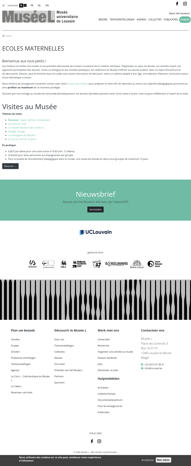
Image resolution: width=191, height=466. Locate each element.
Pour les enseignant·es (110, 406)
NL (39, 5)
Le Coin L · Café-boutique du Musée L (30, 378)
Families (15, 339)
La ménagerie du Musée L (22, 135)
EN (47, 5)
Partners (59, 376)
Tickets (185, 19)
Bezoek (103, 19)
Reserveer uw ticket (21, 392)
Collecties (59, 351)
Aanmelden (95, 209)
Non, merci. (163, 460)
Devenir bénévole (107, 357)
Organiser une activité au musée (115, 351)
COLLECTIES (155, 19)
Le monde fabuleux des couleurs (26, 127)
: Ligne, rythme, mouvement (29, 120)
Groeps (15, 345)
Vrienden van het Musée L (68, 370)
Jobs (100, 364)
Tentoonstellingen (122, 19)
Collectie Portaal (107, 393)
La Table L (16, 386)
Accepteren (148, 460)
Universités (104, 339)
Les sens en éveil (17, 123)
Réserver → (10, 166)
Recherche (103, 345)
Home (9, 36)
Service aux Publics (77, 83)
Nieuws (58, 357)
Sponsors (59, 382)
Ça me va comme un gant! (22, 139)
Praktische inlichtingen (23, 357)
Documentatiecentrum (110, 400)
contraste (13, 5)
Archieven (103, 387)
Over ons (59, 339)
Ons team (59, 364)
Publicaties (171, 19)
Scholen (15, 351)
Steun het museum (179, 13)
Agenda (141, 19)
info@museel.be (153, 368)
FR (32, 5)
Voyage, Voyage (16, 131)
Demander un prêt (108, 370)
